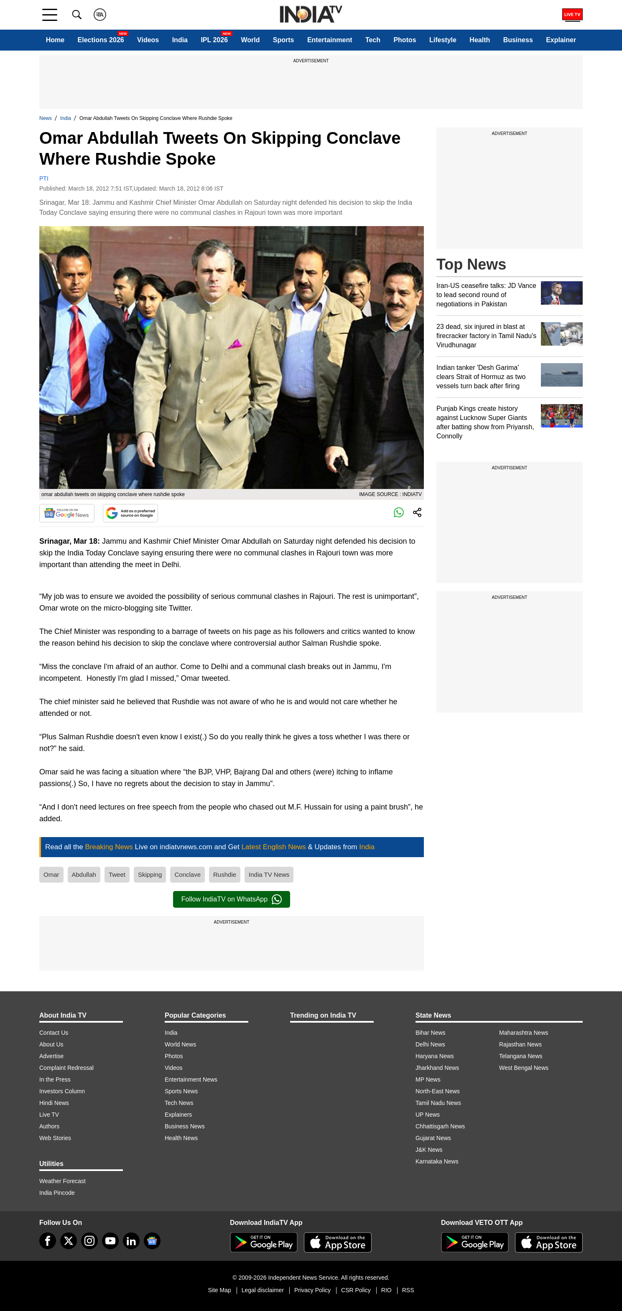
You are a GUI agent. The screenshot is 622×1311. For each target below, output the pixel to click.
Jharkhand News (437, 1067)
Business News (185, 1126)
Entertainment (329, 39)
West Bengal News (523, 1067)
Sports (283, 39)
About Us (51, 1044)
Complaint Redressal (66, 1067)
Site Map (219, 1290)
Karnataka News (437, 1161)
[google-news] (152, 1240)
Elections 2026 (101, 39)
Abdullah (84, 874)
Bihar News (431, 1032)
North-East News (438, 1091)
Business (518, 39)
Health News (181, 1138)
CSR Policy (356, 1290)
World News (180, 1044)
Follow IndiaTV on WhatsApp (231, 899)
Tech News (179, 1103)
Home (55, 39)
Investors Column (62, 1091)
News (45, 118)
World (250, 39)
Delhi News (430, 1044)
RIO (386, 1290)
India (180, 39)
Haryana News (435, 1056)
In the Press (55, 1079)
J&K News (429, 1149)
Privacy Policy (312, 1290)
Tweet (117, 874)
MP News (428, 1079)
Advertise (51, 1056)
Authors (49, 1126)
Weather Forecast (62, 1181)
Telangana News (521, 1056)
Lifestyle (442, 39)
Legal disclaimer (263, 1290)
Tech (372, 39)
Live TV (49, 1114)
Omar (51, 874)
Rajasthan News (520, 1044)
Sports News (181, 1091)
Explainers (178, 1114)
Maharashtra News (523, 1032)
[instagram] (89, 1240)
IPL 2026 (214, 39)
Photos (404, 39)
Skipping (150, 874)
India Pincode (57, 1192)
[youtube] (110, 1240)
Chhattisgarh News (440, 1126)
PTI (43, 178)
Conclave (187, 874)
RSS (408, 1290)
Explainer (561, 39)
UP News (428, 1114)
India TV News (269, 874)
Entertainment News (191, 1079)
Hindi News (54, 1103)
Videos (148, 39)
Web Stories (55, 1138)
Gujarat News (433, 1138)
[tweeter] (68, 1240)
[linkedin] (131, 1240)
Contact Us (53, 1032)
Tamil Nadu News (438, 1103)
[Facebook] (47, 1240)
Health (479, 39)
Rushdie (224, 874)
